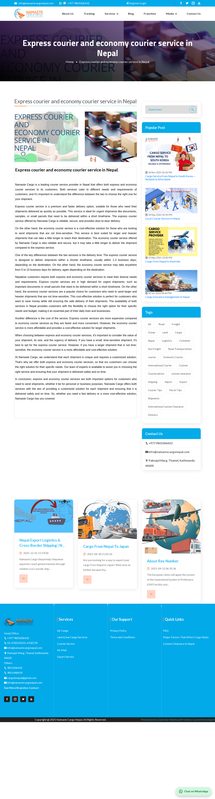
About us (68, 13)
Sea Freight (154, 418)
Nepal (151, 410)
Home (70, 62)
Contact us (194, 13)
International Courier (160, 435)
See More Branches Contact (21, 687)
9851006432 (14, 667)
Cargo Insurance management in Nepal (167, 366)
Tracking (89, 13)
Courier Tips (155, 459)
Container (184, 410)
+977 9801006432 (76, 3)
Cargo (178, 402)
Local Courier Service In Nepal (162, 288)
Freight (176, 393)
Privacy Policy (118, 630)
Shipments (153, 468)
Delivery (153, 484)
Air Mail (62, 650)
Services (110, 13)
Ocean (151, 402)
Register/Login (136, 3)
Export (183, 451)
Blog (131, 13)
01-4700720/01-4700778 (22, 642)
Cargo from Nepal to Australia (162, 331)
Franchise (150, 13)
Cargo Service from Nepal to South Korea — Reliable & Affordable (170, 247)
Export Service (65, 656)
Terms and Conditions (122, 637)
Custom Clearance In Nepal (179, 643)
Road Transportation (180, 418)
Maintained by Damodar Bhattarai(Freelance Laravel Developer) (178, 719)
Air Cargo (62, 630)
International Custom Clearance (166, 476)
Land (165, 402)
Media (170, 13)
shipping (152, 451)
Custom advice (156, 443)
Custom (183, 435)
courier (152, 426)
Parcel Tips (175, 459)
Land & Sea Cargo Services (72, 637)
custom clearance (181, 443)
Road (161, 393)
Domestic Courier (173, 426)
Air (149, 393)
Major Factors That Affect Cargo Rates (186, 637)
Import (168, 451)
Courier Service (66, 643)
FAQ (165, 630)
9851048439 (14, 672)
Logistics (167, 410)
